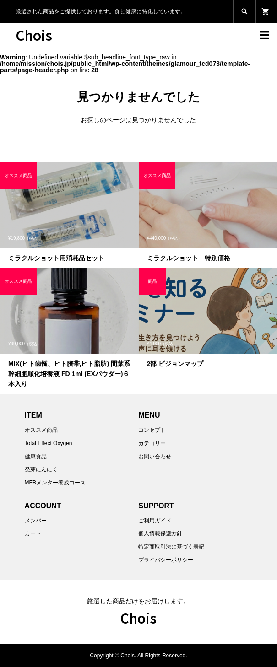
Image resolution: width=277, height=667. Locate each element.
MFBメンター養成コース (55, 482)
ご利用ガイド (154, 520)
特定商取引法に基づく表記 (171, 546)
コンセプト (152, 430)
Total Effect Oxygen (48, 443)
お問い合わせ (154, 456)
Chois (34, 35)
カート (33, 533)
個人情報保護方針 (160, 533)
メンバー (36, 520)
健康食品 (36, 456)
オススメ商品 (41, 430)
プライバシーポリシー (165, 560)
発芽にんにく (41, 469)
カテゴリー (152, 443)
